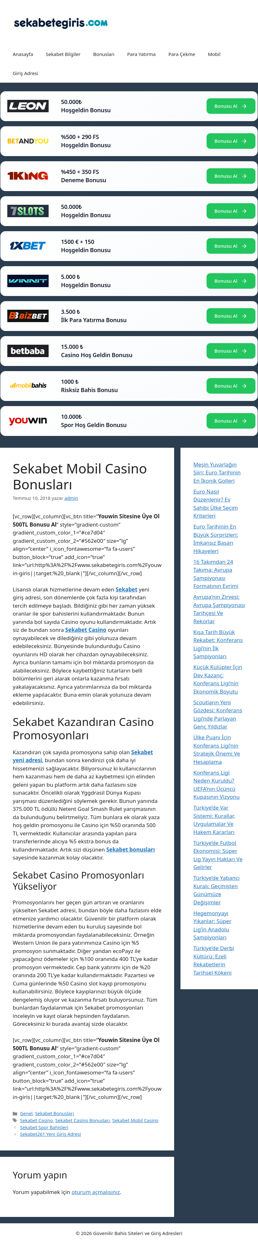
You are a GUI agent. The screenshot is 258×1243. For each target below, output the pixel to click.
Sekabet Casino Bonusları (82, 1120)
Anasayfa (23, 54)
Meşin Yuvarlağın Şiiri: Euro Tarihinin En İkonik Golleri (217, 472)
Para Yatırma (141, 54)
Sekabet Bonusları (54, 1113)
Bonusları (103, 54)
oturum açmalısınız (95, 1192)
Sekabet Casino (36, 1120)
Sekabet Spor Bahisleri (44, 1127)
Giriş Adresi (25, 73)
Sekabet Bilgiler (63, 54)
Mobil (214, 54)
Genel (26, 1113)
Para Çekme (181, 54)
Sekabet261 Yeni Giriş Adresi (50, 1134)
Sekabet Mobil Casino (135, 1120)
